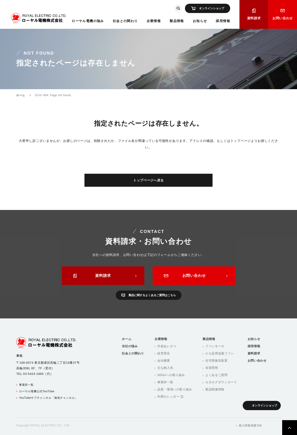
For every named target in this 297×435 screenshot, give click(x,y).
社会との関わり (125, 21)
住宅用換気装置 (216, 360)
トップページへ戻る (148, 180)
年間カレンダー (170, 396)
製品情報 (177, 21)
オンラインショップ (211, 8)
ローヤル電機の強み (88, 21)
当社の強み (130, 346)
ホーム (20, 95)
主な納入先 (165, 368)
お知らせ (200, 21)
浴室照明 (211, 368)
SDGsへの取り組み (171, 375)
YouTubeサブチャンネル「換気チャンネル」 (48, 397)
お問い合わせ (282, 18)
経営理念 (163, 353)
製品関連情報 (214, 389)
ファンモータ (214, 346)
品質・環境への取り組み (174, 389)
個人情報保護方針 (250, 425)
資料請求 (254, 18)
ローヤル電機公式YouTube (36, 391)
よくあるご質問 (216, 375)
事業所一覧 (26, 384)
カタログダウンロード (221, 382)
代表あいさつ (166, 346)
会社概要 (163, 360)
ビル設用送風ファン (219, 353)
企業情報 (154, 21)
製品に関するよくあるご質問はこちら (152, 295)
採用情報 (223, 21)
